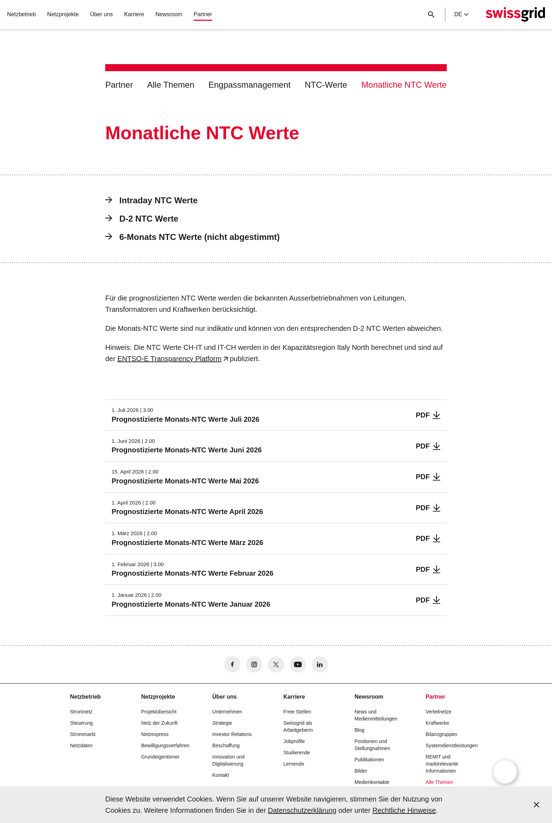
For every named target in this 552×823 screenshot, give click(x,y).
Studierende (296, 752)
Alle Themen (170, 84)
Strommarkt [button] (82, 734)
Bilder (361, 771)
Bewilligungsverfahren (165, 745)
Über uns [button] (101, 14)
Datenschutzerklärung (302, 810)
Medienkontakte (372, 782)
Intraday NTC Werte (151, 200)
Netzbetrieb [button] (21, 14)
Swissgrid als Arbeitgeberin (298, 726)
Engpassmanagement (249, 84)
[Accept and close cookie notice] (536, 804)
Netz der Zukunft (159, 723)
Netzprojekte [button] (63, 14)
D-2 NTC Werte (141, 218)
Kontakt (220, 775)
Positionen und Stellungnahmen (372, 744)
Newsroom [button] (168, 14)
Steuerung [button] (81, 723)
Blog (359, 730)
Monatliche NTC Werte (403, 84)
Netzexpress (155, 734)
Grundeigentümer (160, 757)
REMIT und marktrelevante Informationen (442, 764)
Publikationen (369, 759)
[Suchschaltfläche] (431, 14)
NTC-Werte (326, 84)
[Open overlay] (505, 772)
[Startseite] (515, 14)
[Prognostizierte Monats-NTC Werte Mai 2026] (276, 476)
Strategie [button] (222, 723)
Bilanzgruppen (441, 734)
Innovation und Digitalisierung (228, 760)
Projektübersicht (158, 711)
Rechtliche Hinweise (404, 810)
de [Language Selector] (461, 14)
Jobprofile (294, 741)
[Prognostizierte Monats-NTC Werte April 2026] (276, 507)
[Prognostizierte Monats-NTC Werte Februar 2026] (276, 569)
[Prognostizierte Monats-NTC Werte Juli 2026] (276, 415)
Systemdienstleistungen (452, 745)
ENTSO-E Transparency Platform (169, 359)
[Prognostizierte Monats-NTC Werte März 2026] (276, 538)
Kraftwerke (437, 723)
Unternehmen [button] (227, 711)
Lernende (293, 764)
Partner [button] (203, 14)
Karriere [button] (134, 14)
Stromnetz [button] (81, 711)
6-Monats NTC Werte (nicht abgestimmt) (192, 237)
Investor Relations (232, 734)
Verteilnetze (438, 711)
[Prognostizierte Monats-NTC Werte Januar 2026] (276, 600)
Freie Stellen (297, 711)
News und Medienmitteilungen (376, 715)
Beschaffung (226, 745)
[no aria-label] (232, 664)
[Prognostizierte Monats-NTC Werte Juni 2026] (276, 446)
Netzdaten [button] (81, 745)
